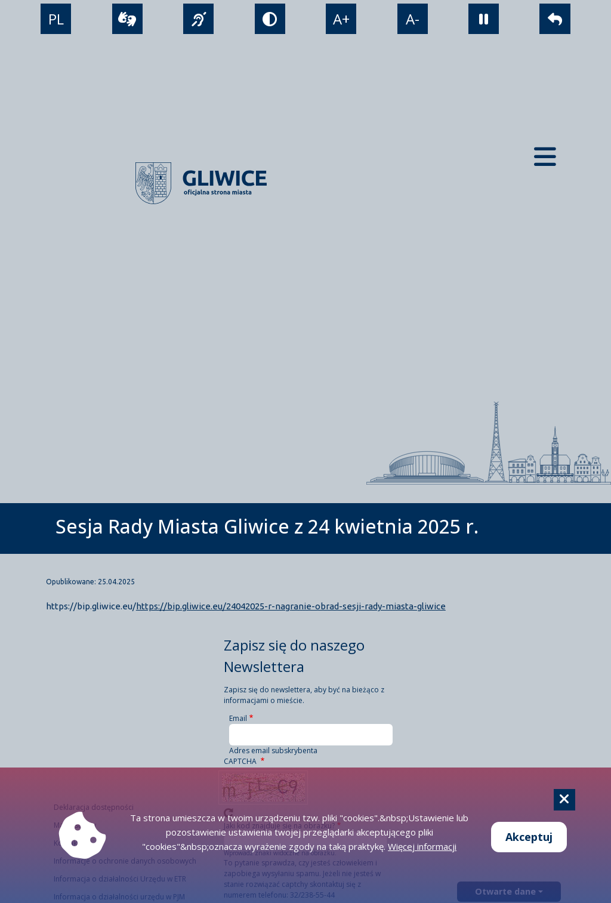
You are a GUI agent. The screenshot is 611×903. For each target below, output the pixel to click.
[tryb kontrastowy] (270, 19)
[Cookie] (564, 799)
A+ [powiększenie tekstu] (341, 19)
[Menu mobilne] (545, 157)
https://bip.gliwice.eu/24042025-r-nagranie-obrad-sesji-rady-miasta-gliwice (291, 606)
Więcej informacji (422, 846)
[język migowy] (198, 19)
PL (56, 19)
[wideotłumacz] (127, 19)
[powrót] (554, 19)
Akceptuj (529, 837)
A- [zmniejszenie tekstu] (412, 19)
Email (238, 718)
